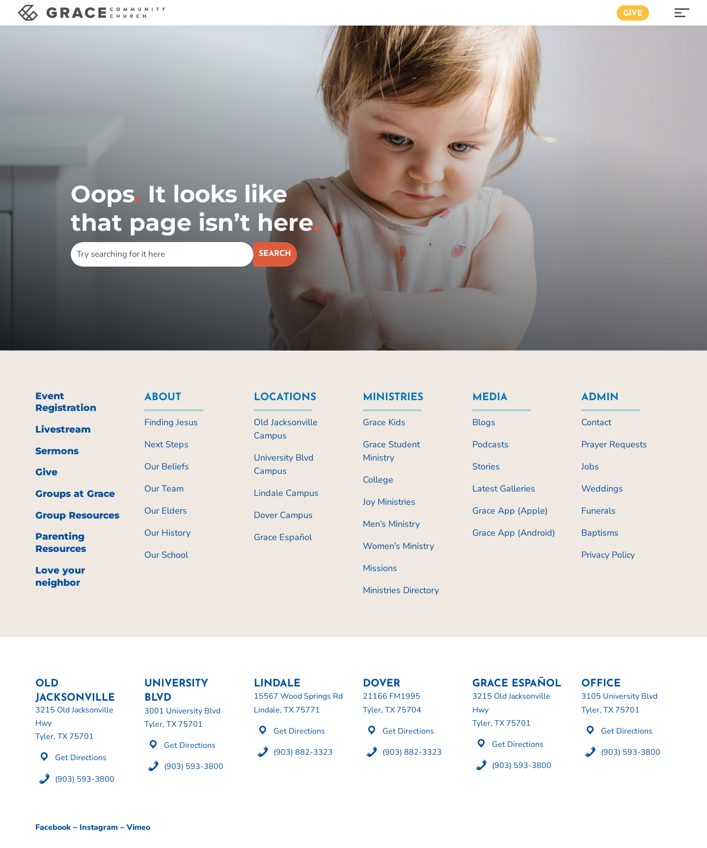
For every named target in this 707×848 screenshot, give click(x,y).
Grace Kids (384, 422)
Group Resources (77, 515)
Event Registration (65, 402)
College (378, 480)
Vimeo (138, 827)
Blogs (483, 422)
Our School (166, 555)
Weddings (602, 488)
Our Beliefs (166, 466)
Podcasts (490, 444)
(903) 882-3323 (303, 752)
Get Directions (81, 757)
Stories (486, 466)
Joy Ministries (389, 502)
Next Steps (166, 444)
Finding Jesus (171, 422)
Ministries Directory (401, 590)
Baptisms (600, 533)
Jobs (590, 466)
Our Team (164, 488)
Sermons (57, 451)
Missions (380, 568)
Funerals (598, 511)
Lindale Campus (286, 493)
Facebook (53, 827)
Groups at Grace (75, 493)
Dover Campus (283, 515)
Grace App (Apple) (510, 511)
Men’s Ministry (391, 524)
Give (633, 14)
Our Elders (165, 511)
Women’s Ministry (398, 546)
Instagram (99, 827)
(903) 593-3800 (84, 779)
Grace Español (283, 537)
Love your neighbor (60, 576)
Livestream (63, 429)
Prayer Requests (614, 444)
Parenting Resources (60, 542)
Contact (596, 422)
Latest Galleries (503, 488)
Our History (167, 533)
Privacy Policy (608, 555)
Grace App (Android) (513, 533)
